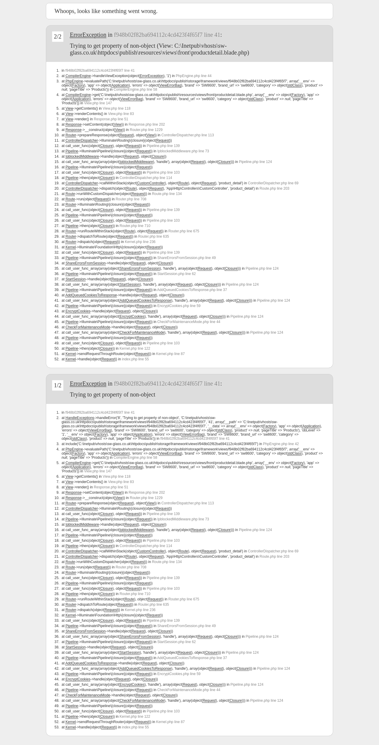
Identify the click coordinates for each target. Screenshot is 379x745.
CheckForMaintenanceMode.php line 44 (188, 322)
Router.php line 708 (130, 199)
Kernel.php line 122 (135, 348)
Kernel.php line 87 (170, 354)
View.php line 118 (117, 108)
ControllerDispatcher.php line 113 (187, 135)
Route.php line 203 (275, 188)
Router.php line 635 (153, 236)
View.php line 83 (121, 114)
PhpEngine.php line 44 (194, 76)
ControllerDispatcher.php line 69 (273, 183)
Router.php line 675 (183, 231)
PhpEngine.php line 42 (281, 444)
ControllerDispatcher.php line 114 (146, 178)
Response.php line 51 (111, 119)
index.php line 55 (135, 359)
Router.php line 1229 (146, 130)
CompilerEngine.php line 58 (135, 89)
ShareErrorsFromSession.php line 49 (186, 258)
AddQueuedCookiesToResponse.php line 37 (192, 290)
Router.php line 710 (135, 226)
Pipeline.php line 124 (255, 162)
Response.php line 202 (147, 124)
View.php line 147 (98, 103)
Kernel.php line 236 (140, 242)
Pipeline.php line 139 (163, 146)
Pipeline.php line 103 (163, 172)
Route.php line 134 (167, 194)
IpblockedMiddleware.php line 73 (183, 151)
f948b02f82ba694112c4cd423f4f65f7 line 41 (167, 34)
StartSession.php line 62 (176, 274)
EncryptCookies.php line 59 (178, 306)
